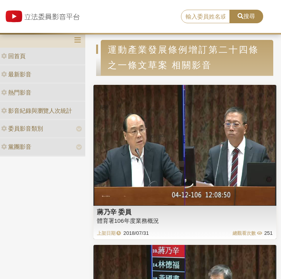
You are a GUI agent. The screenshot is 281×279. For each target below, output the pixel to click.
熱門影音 (16, 92)
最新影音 (16, 74)
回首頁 (13, 56)
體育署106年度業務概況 (128, 220)
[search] (205, 17)
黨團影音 (16, 146)
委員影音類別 (22, 128)
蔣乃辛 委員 (114, 211)
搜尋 (246, 16)
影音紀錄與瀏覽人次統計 (36, 110)
